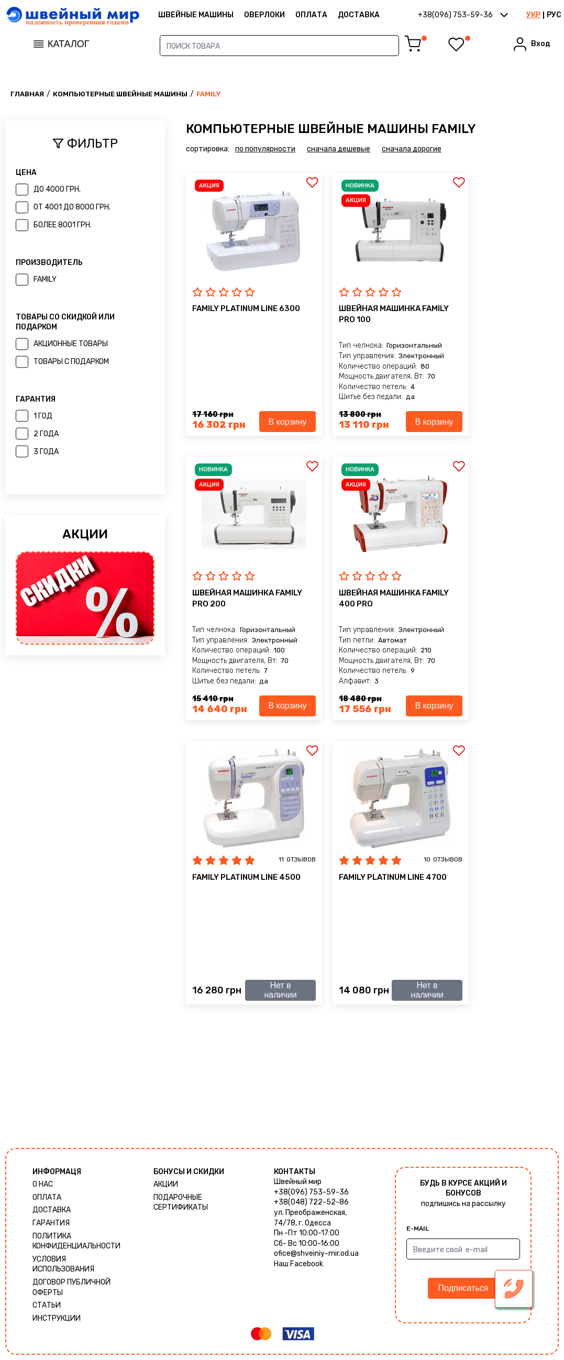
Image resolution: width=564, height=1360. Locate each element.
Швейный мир (298, 1181)
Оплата (311, 14)
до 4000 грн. (57, 189)
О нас (42, 1184)
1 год (43, 416)
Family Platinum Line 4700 (393, 877)
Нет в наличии (280, 990)
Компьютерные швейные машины (120, 94)
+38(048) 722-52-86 (311, 1202)
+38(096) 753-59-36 (311, 1192)
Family (45, 279)
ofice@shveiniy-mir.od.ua (316, 1253)
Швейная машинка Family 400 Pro (394, 598)
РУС (554, 14)
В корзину (287, 421)
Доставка (359, 14)
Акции (165, 1184)
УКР (533, 14)
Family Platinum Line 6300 (246, 308)
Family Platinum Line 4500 (246, 877)
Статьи (46, 1305)
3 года (46, 451)
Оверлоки (264, 14)
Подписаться (463, 1288)
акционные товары (71, 343)
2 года (46, 433)
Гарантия (51, 1223)
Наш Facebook (298, 1263)
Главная (27, 94)
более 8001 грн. (63, 224)
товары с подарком (71, 361)
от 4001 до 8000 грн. (72, 207)
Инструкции (56, 1318)
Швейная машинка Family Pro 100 (394, 314)
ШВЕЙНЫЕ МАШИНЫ (196, 14)
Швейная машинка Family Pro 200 (247, 598)
